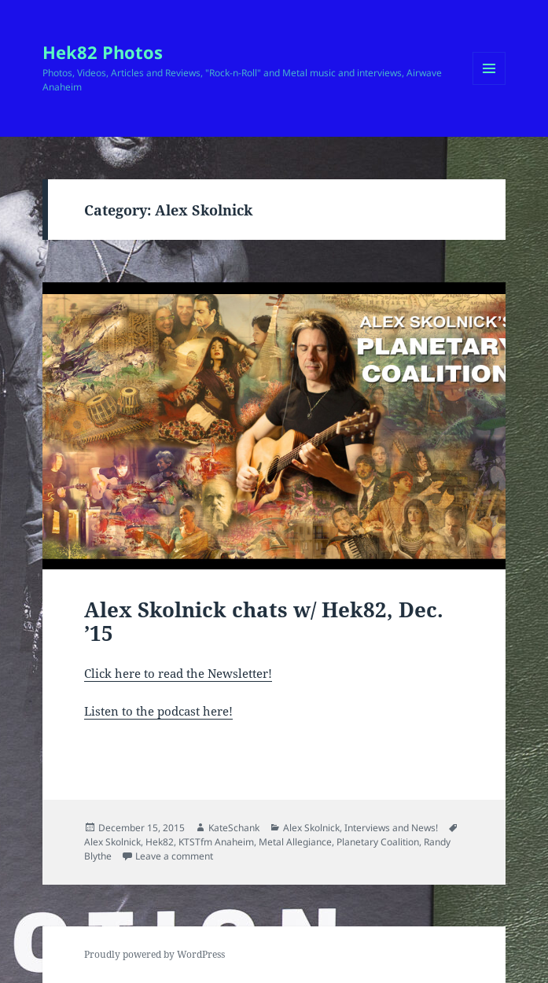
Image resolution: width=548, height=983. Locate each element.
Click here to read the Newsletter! (178, 673)
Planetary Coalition (378, 842)
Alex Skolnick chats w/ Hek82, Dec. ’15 (263, 621)
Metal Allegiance (295, 842)
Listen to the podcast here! (158, 711)
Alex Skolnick (311, 827)
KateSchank (233, 827)
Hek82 (159, 842)
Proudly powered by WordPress (154, 954)
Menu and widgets (489, 84)
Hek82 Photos (102, 52)
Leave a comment (174, 856)
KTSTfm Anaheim (216, 842)
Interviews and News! (391, 827)
